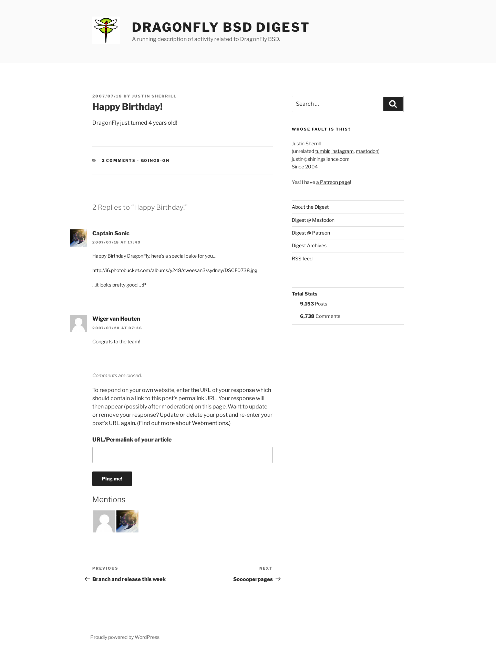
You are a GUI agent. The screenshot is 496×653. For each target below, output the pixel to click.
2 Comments (119, 160)
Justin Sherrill (154, 96)
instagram (342, 151)
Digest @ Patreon (311, 233)
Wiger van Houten (116, 318)
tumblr (322, 151)
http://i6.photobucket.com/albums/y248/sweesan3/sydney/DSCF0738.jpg (174, 270)
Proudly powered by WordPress (124, 637)
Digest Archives (309, 245)
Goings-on (155, 160)
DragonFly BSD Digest (221, 27)
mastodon (367, 151)
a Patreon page (333, 182)
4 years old (162, 123)
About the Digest (310, 207)
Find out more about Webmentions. (184, 423)
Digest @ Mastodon (313, 220)
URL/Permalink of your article (132, 439)
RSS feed (302, 258)
